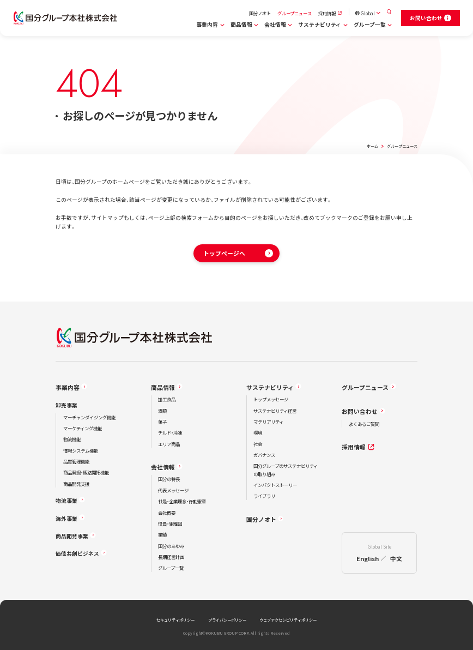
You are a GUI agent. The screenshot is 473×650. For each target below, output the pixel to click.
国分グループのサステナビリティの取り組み (285, 469)
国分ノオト (260, 13)
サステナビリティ (319, 24)
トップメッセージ (270, 399)
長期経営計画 (171, 556)
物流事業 (66, 500)
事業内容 (207, 24)
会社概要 (166, 512)
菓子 (162, 421)
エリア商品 (169, 444)
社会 (257, 444)
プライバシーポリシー (227, 620)
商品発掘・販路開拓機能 (86, 472)
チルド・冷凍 (170, 432)
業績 (162, 534)
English (367, 558)
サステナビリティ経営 (274, 410)
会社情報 (275, 24)
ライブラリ (264, 495)
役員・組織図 (170, 523)
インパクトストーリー (275, 485)
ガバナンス (264, 455)
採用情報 (327, 13)
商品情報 (241, 24)
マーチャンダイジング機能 (89, 417)
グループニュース (294, 13)
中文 (396, 558)
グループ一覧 (370, 24)
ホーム (372, 146)
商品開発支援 (76, 483)
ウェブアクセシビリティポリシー (288, 620)
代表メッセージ (173, 490)
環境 (257, 432)
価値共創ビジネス (77, 553)
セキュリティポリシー (175, 620)
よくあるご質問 (364, 423)
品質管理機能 (76, 461)
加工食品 (166, 399)
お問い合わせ (360, 411)
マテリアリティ (268, 421)
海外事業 (66, 518)
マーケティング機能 (82, 428)
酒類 (162, 410)
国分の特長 (169, 479)
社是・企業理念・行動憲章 (182, 501)
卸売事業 (66, 405)
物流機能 (72, 439)
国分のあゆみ (171, 546)
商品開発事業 (72, 536)
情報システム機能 (80, 450)
